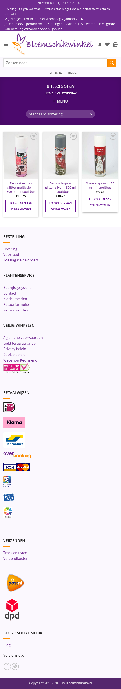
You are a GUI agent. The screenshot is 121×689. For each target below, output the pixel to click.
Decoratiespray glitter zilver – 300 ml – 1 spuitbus (60, 188)
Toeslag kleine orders (21, 260)
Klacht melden (15, 299)
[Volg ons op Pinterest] (15, 666)
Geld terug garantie (19, 343)
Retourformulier (16, 304)
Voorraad (11, 254)
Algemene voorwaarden (23, 337)
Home (49, 93)
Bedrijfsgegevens (17, 287)
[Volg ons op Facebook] (7, 666)
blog (72, 73)
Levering (10, 249)
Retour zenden (15, 310)
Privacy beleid (14, 349)
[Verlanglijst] (107, 44)
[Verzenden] (111, 63)
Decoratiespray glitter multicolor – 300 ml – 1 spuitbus (21, 188)
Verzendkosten (15, 558)
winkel (54, 73)
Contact (9, 293)
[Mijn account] (100, 44)
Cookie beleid (14, 354)
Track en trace (15, 553)
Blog (7, 645)
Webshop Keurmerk (20, 360)
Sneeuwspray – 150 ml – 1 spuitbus (100, 186)
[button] (6, 44)
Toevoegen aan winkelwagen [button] (20, 206)
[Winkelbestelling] (60, 114)
